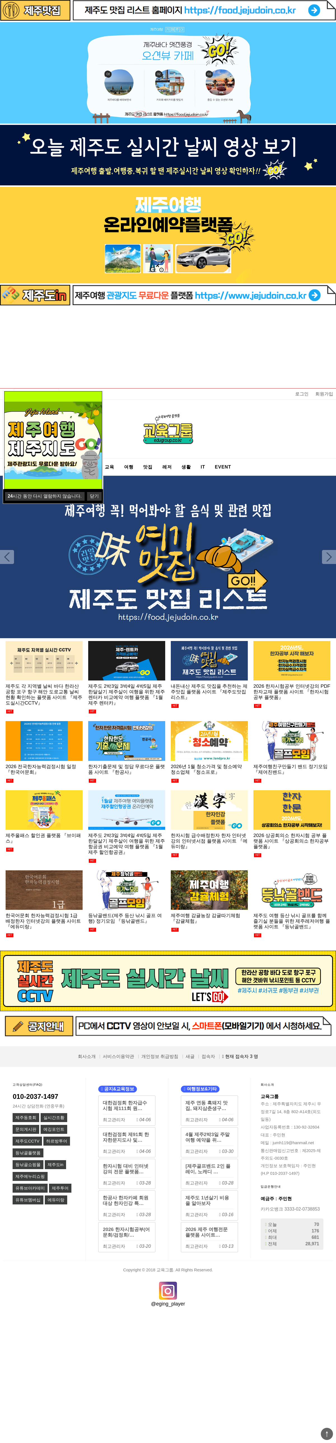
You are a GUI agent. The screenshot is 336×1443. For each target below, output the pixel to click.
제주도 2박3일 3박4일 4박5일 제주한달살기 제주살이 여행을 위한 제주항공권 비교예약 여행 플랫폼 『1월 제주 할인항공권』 (126, 844)
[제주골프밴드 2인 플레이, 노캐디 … (207, 1168)
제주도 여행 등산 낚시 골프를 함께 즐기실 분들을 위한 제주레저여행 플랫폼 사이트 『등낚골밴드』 (291, 921)
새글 (190, 1056)
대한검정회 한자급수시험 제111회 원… (125, 1105)
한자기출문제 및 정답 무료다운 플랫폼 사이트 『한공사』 (126, 769)
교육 (109, 467)
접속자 (208, 1056)
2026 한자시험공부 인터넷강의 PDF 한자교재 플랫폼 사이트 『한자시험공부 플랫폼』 (291, 691)
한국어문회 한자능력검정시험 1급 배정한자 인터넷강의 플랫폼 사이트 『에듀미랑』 (43, 921)
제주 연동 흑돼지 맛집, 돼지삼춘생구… (206, 1105)
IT (203, 467)
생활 (186, 467)
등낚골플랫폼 (28, 1153)
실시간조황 (53, 1117)
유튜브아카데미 (30, 1188)
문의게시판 (25, 1129)
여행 (129, 467)
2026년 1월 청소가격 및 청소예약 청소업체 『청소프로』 (206, 769)
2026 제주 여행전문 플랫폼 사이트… (206, 1232)
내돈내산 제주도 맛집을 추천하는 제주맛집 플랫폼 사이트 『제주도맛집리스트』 (209, 691)
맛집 (148, 467)
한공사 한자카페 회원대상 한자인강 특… (125, 1200)
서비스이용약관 (118, 1056)
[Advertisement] (168, 347)
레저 (167, 467)
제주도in (55, 1164)
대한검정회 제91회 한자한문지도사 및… (126, 1137)
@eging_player (168, 1304)
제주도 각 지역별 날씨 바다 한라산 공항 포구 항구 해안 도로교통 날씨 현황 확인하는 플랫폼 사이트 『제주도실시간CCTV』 (44, 694)
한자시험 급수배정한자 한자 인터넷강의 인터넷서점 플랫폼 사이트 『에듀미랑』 (209, 841)
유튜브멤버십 (28, 1200)
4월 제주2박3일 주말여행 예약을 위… (207, 1137)
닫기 (94, 496)
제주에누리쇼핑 (30, 1176)
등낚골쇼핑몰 (28, 1164)
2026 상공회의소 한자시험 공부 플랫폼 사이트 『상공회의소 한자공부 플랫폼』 (291, 841)
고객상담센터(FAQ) (27, 1084)
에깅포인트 (53, 1129)
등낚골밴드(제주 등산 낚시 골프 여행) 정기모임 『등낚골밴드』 (125, 918)
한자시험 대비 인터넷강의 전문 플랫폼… (125, 1168)
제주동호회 (25, 1117)
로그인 (302, 393)
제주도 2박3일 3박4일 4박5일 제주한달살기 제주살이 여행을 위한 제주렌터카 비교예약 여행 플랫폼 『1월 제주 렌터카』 (126, 694)
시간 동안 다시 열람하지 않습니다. (45, 496)
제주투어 (60, 1188)
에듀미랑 (56, 1200)
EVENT (223, 467)
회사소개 (87, 1056)
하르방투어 (56, 1141)
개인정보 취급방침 (159, 1056)
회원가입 (324, 393)
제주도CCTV (27, 1141)
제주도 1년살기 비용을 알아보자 (207, 1200)
